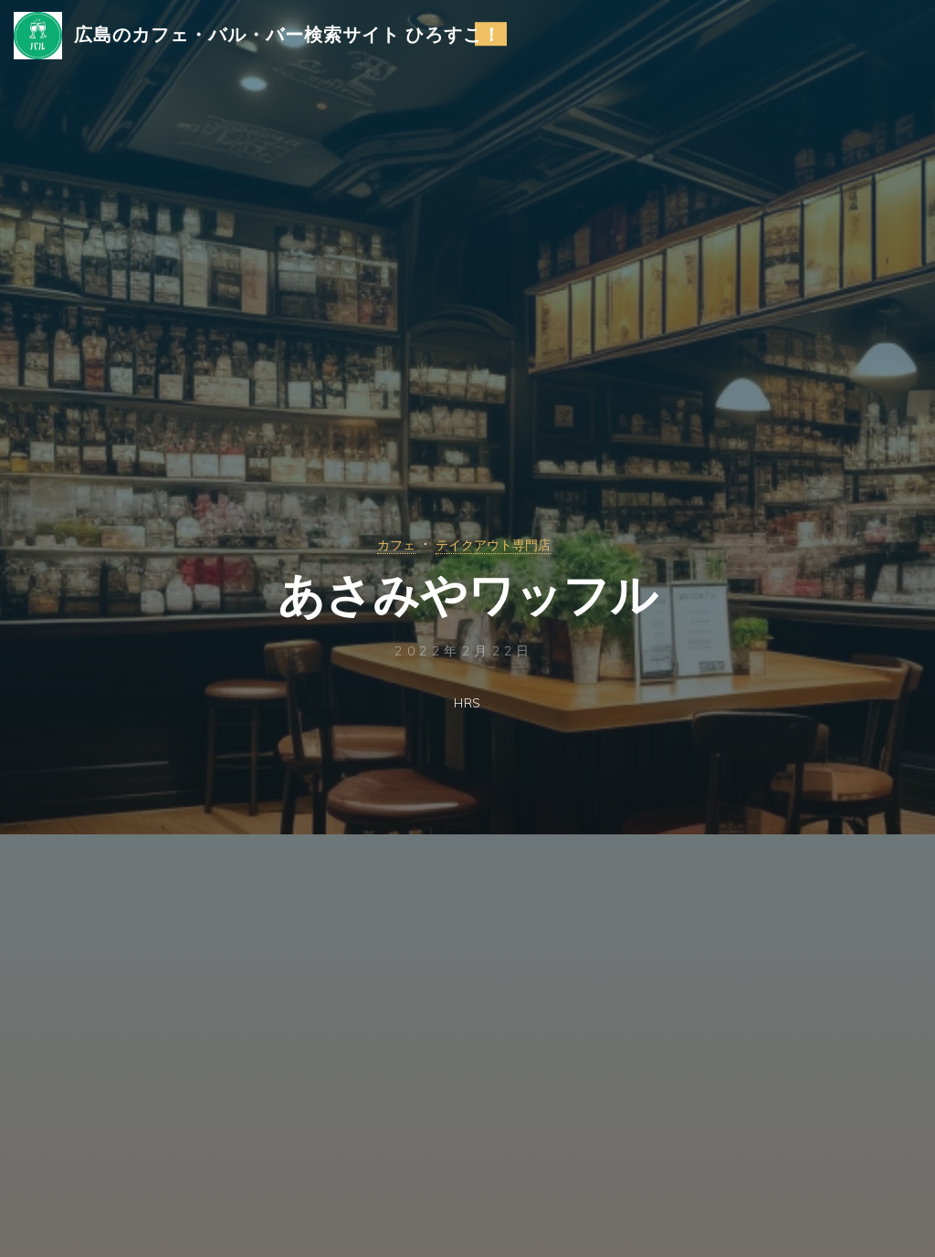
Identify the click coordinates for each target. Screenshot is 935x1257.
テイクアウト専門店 (497, 543)
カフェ (384, 543)
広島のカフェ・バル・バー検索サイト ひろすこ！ (301, 43)
